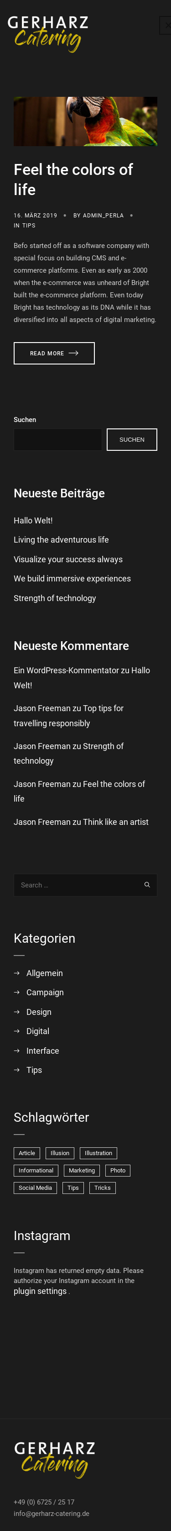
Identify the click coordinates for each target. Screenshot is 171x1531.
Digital (37, 1031)
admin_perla (103, 215)
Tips (29, 225)
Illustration (98, 1153)
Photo (117, 1170)
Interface (42, 1051)
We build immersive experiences (72, 578)
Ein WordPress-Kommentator (66, 670)
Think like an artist (116, 822)
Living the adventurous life (61, 539)
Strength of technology (55, 598)
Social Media (35, 1187)
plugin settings (41, 1291)
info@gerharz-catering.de (51, 1514)
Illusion (60, 1153)
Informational (36, 1170)
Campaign (45, 992)
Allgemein (44, 973)
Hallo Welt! (33, 520)
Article (27, 1153)
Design (39, 1012)
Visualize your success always (68, 559)
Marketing (82, 1170)
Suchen (25, 420)
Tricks (102, 1187)
